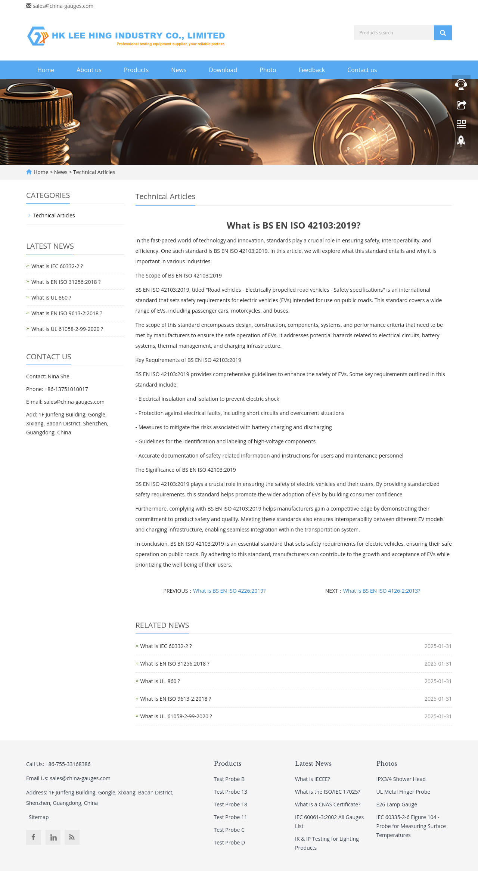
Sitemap (39, 817)
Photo (268, 70)
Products (136, 70)
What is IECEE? (312, 778)
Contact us (362, 70)
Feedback (312, 70)
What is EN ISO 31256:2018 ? (174, 663)
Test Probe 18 (231, 804)
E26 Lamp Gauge (397, 804)
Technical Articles (93, 172)
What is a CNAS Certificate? (327, 804)
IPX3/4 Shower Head (401, 778)
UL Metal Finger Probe (403, 791)
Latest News (313, 763)
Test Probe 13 (231, 791)
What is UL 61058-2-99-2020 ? (176, 716)
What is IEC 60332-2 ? (166, 646)
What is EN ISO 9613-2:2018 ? (175, 698)
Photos (386, 763)
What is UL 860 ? (160, 681)
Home (45, 70)
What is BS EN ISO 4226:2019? (229, 590)
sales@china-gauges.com (63, 5)
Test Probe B (229, 778)
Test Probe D (229, 842)
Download (223, 70)
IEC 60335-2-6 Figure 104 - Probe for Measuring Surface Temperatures (411, 826)
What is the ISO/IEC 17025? (327, 791)
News (178, 70)
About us (89, 70)
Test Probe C (229, 829)
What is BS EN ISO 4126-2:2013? (381, 590)
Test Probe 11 (231, 817)
